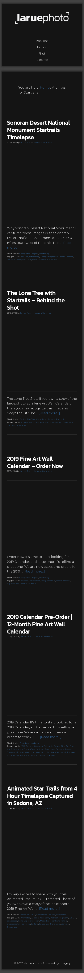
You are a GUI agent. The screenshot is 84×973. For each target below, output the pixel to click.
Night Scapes (56, 752)
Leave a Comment (43, 142)
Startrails (42, 260)
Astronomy (34, 256)
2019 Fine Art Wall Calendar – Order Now (35, 462)
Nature (64, 921)
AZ (70, 918)
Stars (34, 260)
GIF (74, 918)
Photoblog (44, 253)
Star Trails (27, 260)
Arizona (24, 256)
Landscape (12, 921)
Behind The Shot (27, 419)
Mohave (19, 752)
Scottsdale (24, 755)
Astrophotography (49, 256)
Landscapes (34, 580)
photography (13, 924)
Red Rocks (25, 924)
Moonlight (29, 752)
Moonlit (66, 580)
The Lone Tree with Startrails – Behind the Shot (36, 300)
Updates (35, 743)
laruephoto (42, 18)
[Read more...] (49, 413)
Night (46, 752)
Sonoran (70, 256)
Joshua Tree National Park (36, 749)
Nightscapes (13, 583)
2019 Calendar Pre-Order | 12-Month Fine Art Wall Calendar (39, 624)
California (48, 746)
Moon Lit (44, 921)
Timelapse (52, 260)
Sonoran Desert (14, 260)
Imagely (65, 963)
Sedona (23, 583)
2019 (23, 746)
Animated (25, 918)
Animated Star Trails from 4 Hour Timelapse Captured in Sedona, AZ (42, 795)
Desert (62, 256)
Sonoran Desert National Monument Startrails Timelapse (38, 130)
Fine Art (65, 746)
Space (42, 924)
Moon (59, 580)
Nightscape (69, 752)
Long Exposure (48, 580)
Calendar (38, 746)
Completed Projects (28, 253)
